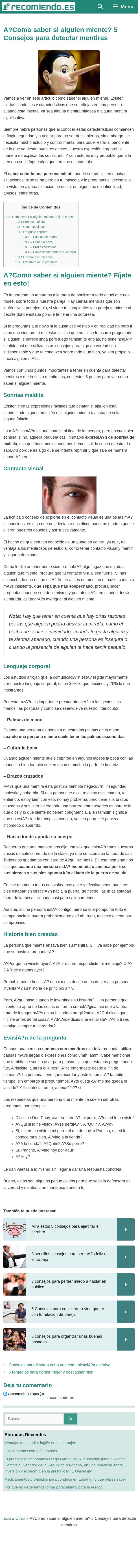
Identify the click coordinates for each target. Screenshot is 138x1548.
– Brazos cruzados (38, 247)
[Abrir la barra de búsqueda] (100, 7)
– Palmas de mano (38, 237)
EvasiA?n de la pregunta (36, 262)
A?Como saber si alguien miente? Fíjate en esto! (41, 217)
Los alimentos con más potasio (30, 1451)
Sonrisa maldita (30, 222)
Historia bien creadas (34, 257)
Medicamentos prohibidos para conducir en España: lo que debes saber (65, 1479)
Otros (20, 1518)
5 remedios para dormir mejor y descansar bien (51, 1372)
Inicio (6, 1518)
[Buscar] (70, 1418)
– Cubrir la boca (36, 242)
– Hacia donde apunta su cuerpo (48, 252)
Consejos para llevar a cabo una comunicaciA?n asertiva (59, 1365)
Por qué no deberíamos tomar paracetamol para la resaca (53, 1487)
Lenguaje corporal (31, 232)
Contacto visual (30, 227)
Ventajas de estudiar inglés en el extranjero (40, 1443)
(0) (26, 1394)
